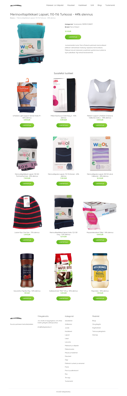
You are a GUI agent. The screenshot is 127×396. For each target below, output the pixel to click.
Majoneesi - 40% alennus (100, 292)
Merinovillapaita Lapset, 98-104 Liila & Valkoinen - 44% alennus (100, 176)
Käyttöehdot (96, 329)
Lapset (67, 336)
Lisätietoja (73, 38)
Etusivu (12, 19)
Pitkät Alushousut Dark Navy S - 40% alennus (63, 118)
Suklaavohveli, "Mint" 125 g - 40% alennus (63, 292)
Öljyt (66, 361)
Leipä (67, 339)
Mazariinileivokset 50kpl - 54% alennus (100, 233)
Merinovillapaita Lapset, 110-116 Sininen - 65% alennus (63, 176)
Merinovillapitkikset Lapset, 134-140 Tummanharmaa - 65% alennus (27, 176)
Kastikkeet (82, 6)
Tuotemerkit (110, 6)
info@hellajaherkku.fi (44, 328)
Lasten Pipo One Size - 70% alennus (27, 233)
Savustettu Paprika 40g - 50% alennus (27, 292)
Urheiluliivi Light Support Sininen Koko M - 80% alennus (27, 118)
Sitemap (95, 336)
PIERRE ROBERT (87, 25)
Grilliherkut (68, 325)
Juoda (67, 329)
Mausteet (71, 6)
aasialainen (68, 322)
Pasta (67, 368)
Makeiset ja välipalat (55, 6)
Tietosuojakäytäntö (98, 332)
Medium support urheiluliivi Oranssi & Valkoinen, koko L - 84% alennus (100, 118)
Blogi (100, 6)
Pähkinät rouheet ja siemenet (74, 364)
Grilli (92, 6)
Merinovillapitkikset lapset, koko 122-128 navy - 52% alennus (63, 235)
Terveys (67, 378)
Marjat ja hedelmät (71, 354)
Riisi (66, 375)
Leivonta (68, 343)
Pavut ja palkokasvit (71, 371)
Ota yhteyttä (96, 325)
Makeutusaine (69, 350)
